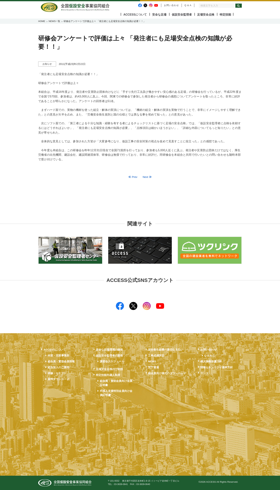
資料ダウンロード (58, 379)
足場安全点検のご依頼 (109, 369)
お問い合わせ (171, 5)
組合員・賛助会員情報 (61, 361)
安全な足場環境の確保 (109, 349)
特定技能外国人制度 (108, 374)
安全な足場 (159, 14)
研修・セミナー (57, 373)
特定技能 (225, 14)
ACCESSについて (135, 14)
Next (147, 176)
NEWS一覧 (54, 21)
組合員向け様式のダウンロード (167, 373)
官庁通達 (153, 367)
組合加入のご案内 (58, 367)
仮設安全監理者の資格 (109, 355)
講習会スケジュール (112, 361)
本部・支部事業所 (58, 355)
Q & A (187, 5)
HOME (41, 21)
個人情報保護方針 (211, 361)
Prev (132, 176)
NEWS (152, 361)
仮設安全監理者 (182, 14)
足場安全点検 (205, 14)
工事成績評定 (156, 355)
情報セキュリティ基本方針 (216, 367)
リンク (204, 373)
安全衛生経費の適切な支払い (165, 349)
